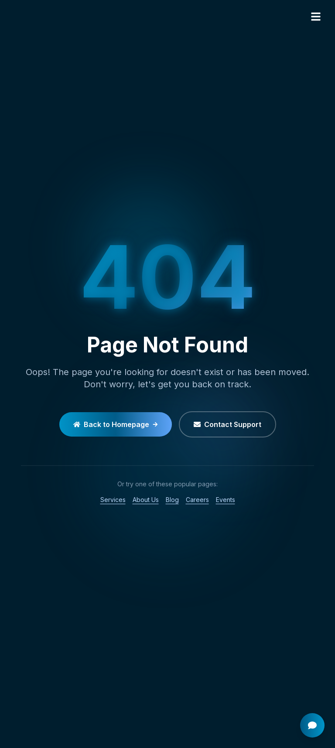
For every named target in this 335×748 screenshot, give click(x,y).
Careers (197, 499)
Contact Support (227, 424)
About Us (146, 499)
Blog (172, 499)
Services (113, 499)
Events (225, 499)
